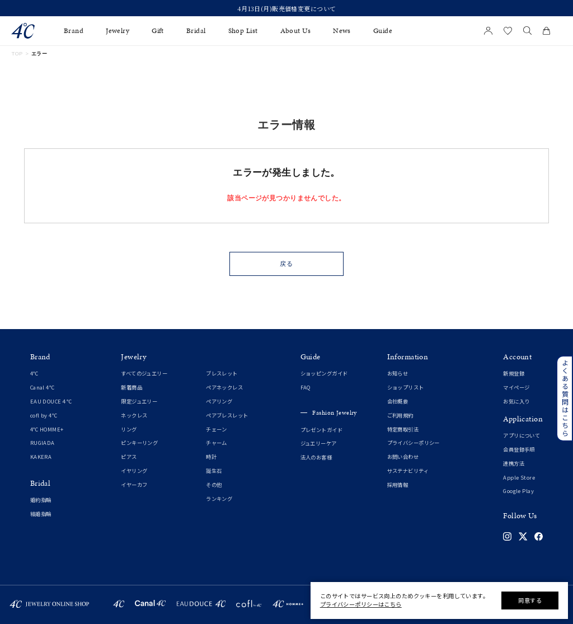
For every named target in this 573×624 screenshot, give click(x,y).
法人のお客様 (316, 457)
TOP (16, 54)
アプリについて (521, 435)
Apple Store (519, 477)
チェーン (216, 429)
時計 (211, 456)
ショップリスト (405, 387)
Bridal (196, 31)
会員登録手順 (519, 449)
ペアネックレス (224, 387)
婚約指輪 (40, 500)
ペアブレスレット (227, 415)
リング (129, 429)
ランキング (219, 498)
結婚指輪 (40, 514)
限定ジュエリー (139, 401)
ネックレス (134, 415)
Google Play (518, 491)
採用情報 (397, 484)
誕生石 (214, 470)
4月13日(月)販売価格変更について (286, 8)
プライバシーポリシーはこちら (361, 604)
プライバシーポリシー (413, 442)
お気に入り (516, 401)
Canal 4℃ (42, 387)
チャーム (216, 442)
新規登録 (513, 373)
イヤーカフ (134, 484)
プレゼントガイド (321, 430)
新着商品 (131, 387)
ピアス (129, 456)
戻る (286, 263)
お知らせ (397, 373)
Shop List (243, 31)
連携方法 (513, 463)
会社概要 (397, 401)
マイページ (516, 387)
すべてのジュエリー (144, 373)
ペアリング (219, 401)
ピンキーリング (139, 442)
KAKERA (41, 456)
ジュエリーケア (318, 443)
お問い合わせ (403, 456)
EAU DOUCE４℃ (51, 401)
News (342, 31)
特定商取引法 (403, 429)
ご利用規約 (400, 415)
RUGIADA (42, 442)
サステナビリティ (408, 470)
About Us (295, 31)
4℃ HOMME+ (47, 429)
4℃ (34, 373)
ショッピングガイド (324, 373)
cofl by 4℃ (43, 415)
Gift (158, 31)
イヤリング (134, 470)
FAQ (305, 387)
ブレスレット (222, 373)
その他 (214, 484)
